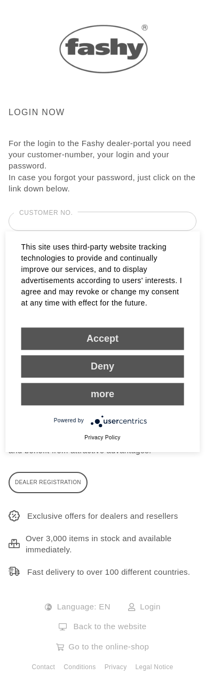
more (102, 394)
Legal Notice (155, 667)
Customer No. (46, 212)
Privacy (116, 667)
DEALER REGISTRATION (48, 482)
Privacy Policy (102, 437)
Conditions (80, 667)
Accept (102, 338)
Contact (43, 667)
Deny (102, 366)
